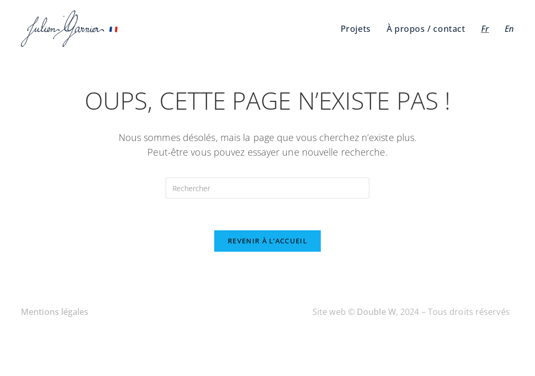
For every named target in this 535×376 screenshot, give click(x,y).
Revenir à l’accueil (267, 240)
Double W (376, 312)
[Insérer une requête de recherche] (267, 188)
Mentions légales (55, 312)
